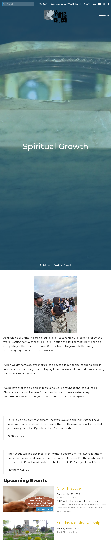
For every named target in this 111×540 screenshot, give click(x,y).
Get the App (90, 4)
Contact (43, 4)
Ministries (44, 265)
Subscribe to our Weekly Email (66, 4)
